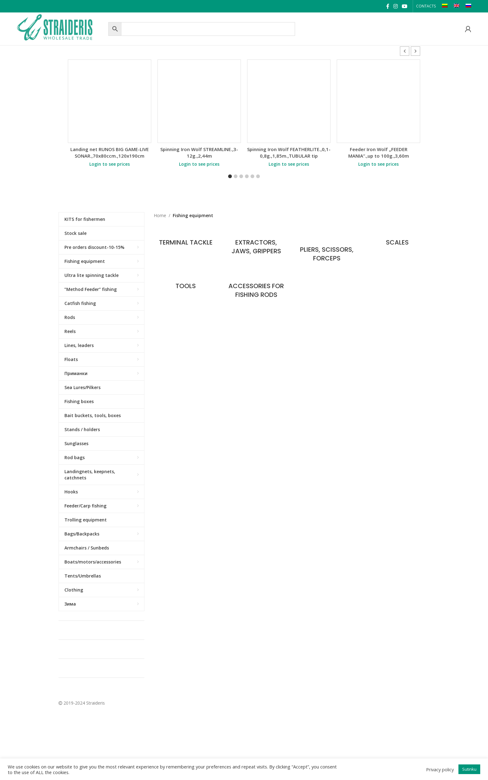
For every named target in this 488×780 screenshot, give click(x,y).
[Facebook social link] (387, 6)
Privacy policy (440, 769)
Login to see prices (109, 164)
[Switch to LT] (445, 6)
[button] (415, 51)
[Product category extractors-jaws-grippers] (256, 244)
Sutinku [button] (469, 769)
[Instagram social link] (395, 6)
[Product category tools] (186, 282)
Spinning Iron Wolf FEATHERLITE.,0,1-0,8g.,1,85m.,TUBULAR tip (289, 152)
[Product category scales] (397, 239)
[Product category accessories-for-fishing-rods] (256, 287)
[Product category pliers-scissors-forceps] (327, 247)
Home (160, 215)
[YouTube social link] (404, 6)
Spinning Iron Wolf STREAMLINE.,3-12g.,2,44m (199, 152)
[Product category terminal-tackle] (186, 239)
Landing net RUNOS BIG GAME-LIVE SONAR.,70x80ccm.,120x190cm (109, 152)
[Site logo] (61, 28)
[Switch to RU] (468, 6)
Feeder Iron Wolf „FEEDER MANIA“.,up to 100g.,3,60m (378, 152)
